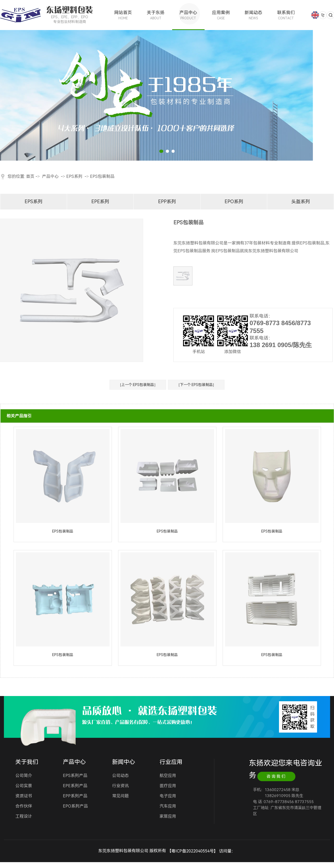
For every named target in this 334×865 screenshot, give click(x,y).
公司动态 (120, 775)
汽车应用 (168, 806)
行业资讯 (120, 785)
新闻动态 (253, 15)
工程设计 (23, 816)
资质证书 (23, 795)
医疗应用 (168, 785)
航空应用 (168, 775)
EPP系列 (167, 201)
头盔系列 (300, 201)
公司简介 (23, 775)
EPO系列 (233, 201)
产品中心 (188, 15)
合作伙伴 (23, 806)
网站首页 (123, 15)
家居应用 (168, 816)
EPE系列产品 (75, 785)
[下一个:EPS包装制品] (196, 385)
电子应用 (168, 795)
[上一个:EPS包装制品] (137, 385)
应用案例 (221, 15)
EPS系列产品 (75, 775)
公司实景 (23, 785)
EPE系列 (100, 201)
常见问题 (120, 795)
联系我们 (286, 15)
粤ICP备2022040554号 (192, 851)
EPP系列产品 (75, 795)
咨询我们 (276, 776)
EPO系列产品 (75, 806)
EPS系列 (74, 176)
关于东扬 (155, 15)
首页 (30, 176)
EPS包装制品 (102, 176)
